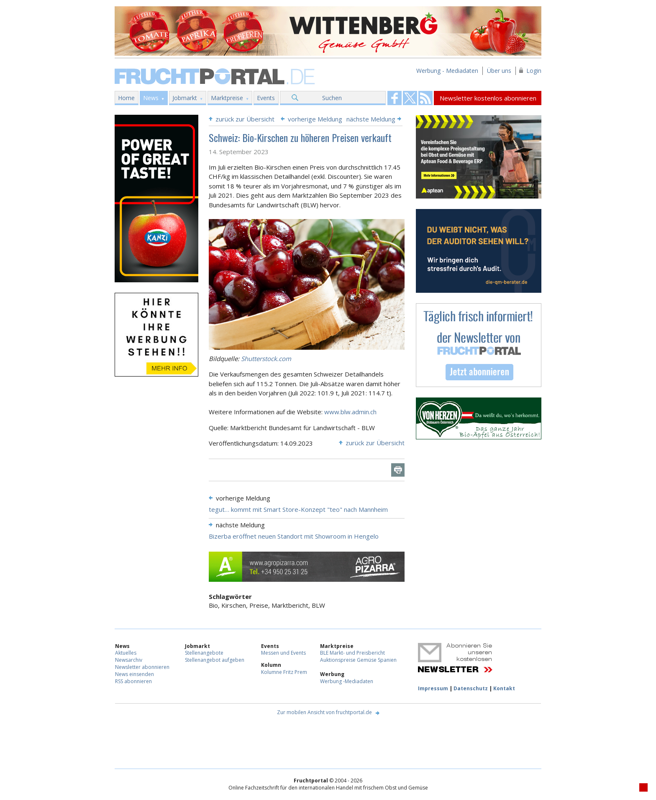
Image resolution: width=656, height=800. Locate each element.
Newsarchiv (128, 659)
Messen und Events (283, 652)
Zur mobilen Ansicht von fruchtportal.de (324, 712)
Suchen (332, 98)
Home (126, 98)
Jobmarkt (184, 98)
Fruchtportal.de (216, 76)
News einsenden (134, 674)
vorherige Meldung (315, 119)
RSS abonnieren (133, 681)
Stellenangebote (204, 652)
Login (533, 71)
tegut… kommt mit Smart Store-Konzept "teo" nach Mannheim (298, 509)
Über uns (499, 71)
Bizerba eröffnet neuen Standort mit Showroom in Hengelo (294, 536)
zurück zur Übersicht (244, 119)
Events (266, 98)
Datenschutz (471, 688)
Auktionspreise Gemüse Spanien (358, 659)
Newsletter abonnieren (142, 667)
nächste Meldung (370, 119)
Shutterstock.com (266, 358)
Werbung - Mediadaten (447, 71)
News (151, 98)
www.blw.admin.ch (350, 412)
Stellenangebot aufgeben (214, 659)
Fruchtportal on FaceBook (394, 98)
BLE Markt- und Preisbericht (352, 652)
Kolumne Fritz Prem (284, 672)
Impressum (433, 688)
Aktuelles (125, 652)
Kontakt (504, 688)
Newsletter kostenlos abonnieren (488, 98)
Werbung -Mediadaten (346, 681)
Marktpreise (227, 98)
